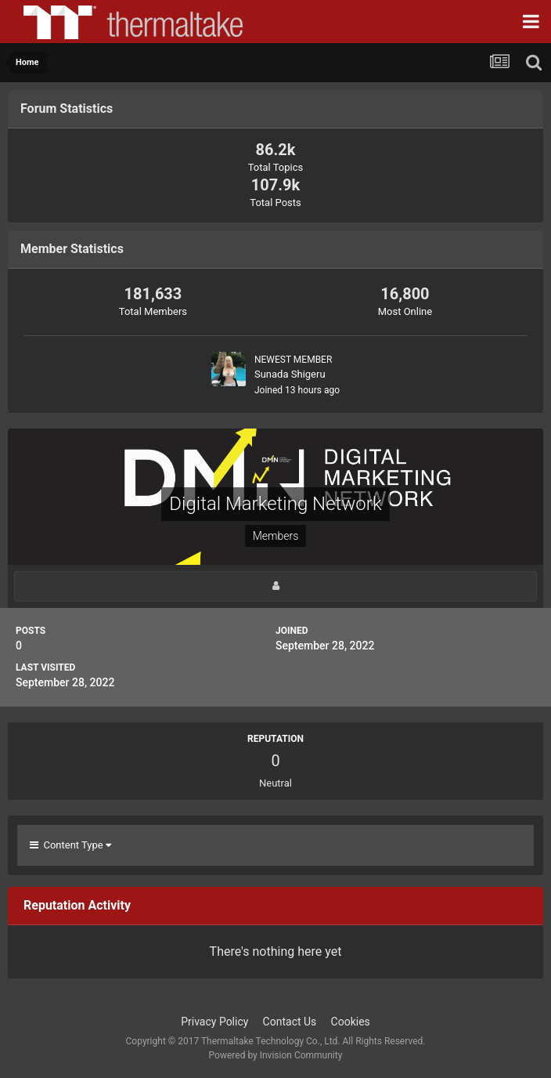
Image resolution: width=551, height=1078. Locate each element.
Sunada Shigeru (290, 374)
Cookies (350, 1021)
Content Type (70, 845)
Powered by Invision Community (276, 1055)
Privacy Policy (214, 1021)
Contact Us (290, 1021)
